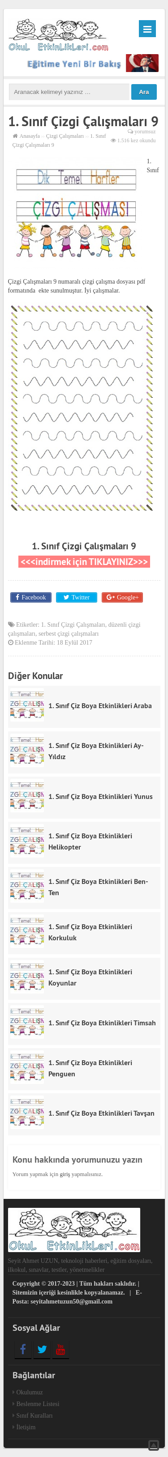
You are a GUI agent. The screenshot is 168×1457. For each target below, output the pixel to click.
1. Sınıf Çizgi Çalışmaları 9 (84, 546)
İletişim (26, 1427)
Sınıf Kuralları (35, 1415)
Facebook (34, 597)
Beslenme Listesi (38, 1404)
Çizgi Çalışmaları (65, 136)
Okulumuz (30, 1392)
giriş (65, 1174)
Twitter (80, 597)
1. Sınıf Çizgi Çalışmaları (73, 624)
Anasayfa (30, 136)
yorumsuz (144, 131)
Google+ (128, 597)
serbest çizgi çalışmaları (69, 633)
